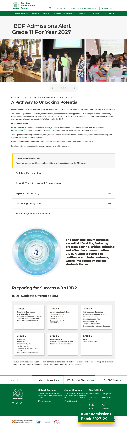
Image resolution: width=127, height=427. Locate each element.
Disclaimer (105, 409)
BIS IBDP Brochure (92, 404)
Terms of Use (106, 397)
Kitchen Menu (94, 394)
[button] (84, 8)
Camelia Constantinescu (62, 128)
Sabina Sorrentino (81, 128)
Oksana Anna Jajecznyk (43, 128)
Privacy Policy (106, 394)
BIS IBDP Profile (92, 410)
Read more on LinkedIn (81, 142)
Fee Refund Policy (106, 404)
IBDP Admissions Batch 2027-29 (96, 416)
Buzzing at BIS (93, 398)
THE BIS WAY (61, 8)
